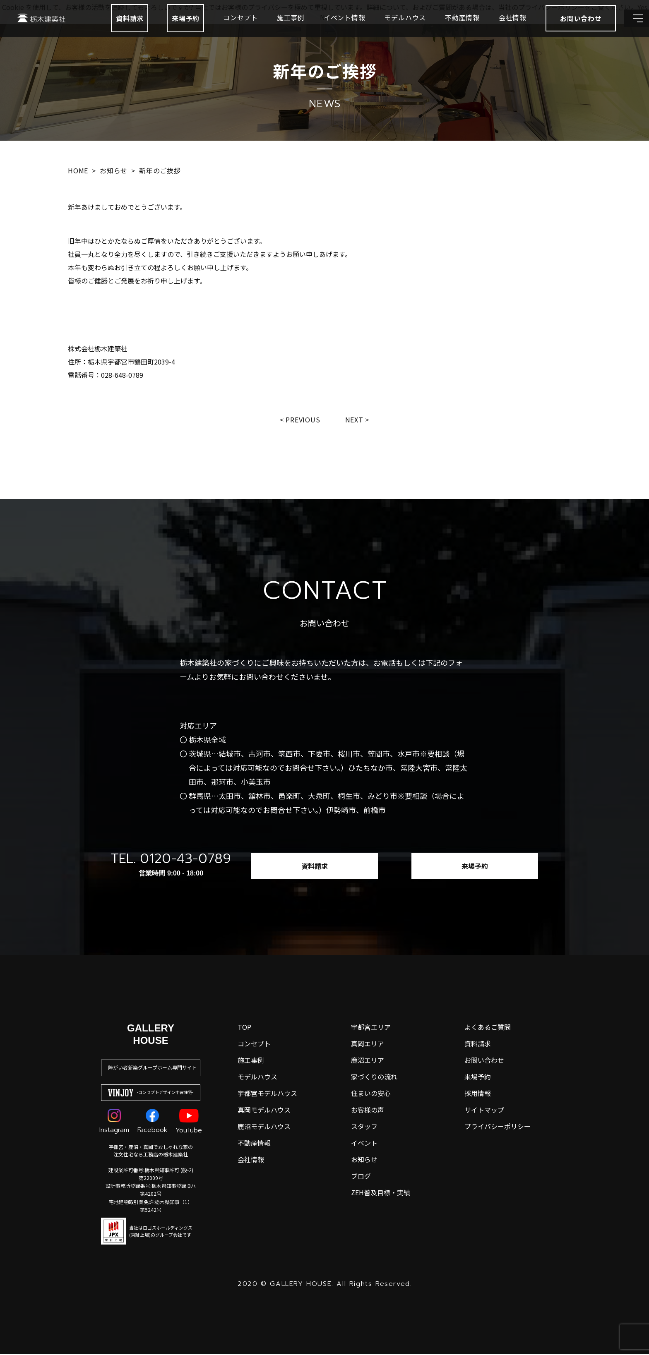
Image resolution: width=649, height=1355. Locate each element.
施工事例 (270, 29)
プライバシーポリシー (497, 1127)
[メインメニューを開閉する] (630, 30)
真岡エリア (367, 1045)
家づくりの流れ (374, 1078)
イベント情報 (324, 29)
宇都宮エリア (371, 1028)
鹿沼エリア (367, 1061)
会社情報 (492, 29)
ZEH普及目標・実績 (380, 1194)
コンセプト (219, 29)
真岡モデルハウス (264, 1111)
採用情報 (477, 1094)
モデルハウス (384, 29)
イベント (364, 1144)
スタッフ (364, 1127)
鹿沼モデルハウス (264, 1127)
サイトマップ (484, 1111)
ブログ (361, 1177)
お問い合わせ (484, 1061)
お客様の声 (367, 1111)
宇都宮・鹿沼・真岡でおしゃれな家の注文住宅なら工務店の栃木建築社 (150, 1151)
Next (356, 420)
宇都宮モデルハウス (267, 1094)
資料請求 (109, 30)
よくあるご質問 (487, 1028)
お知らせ (364, 1161)
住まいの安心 (371, 1094)
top (244, 1028)
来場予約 (165, 30)
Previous (302, 420)
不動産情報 (441, 29)
